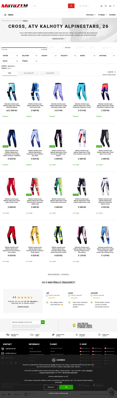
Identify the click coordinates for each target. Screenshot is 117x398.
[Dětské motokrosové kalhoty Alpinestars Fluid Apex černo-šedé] (105, 147)
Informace (90, 15)
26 (9, 68)
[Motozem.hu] (85, 351)
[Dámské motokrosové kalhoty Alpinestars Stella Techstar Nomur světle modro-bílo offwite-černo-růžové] (105, 244)
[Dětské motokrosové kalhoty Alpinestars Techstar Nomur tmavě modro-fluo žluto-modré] (58, 244)
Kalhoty (25, 20)
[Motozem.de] (109, 351)
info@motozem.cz (10, 353)
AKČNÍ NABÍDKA (54, 274)
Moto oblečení (7, 20)
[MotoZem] (14, 6)
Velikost (64, 56)
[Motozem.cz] (85, 348)
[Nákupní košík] (111, 5)
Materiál (103, 56)
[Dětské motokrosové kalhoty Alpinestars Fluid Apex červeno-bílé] (11, 195)
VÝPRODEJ (65, 274)
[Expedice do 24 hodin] (13, 335)
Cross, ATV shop (17, 20)
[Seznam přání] (106, 6)
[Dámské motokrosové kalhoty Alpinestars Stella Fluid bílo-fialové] (11, 99)
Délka (5, 61)
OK (66, 387)
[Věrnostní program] (81, 335)
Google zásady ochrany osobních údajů (26, 326)
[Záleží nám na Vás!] (104, 335)
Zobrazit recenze (23, 306)
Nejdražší (50, 73)
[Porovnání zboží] (101, 6)
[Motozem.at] (97, 351)
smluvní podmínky (34, 327)
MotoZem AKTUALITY (57, 354)
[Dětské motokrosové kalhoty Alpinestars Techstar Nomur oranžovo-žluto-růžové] (35, 244)
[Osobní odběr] (35, 335)
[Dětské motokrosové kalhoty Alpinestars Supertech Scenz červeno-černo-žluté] (11, 244)
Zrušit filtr (110, 72)
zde (67, 393)
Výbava (25, 61)
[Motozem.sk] (97, 348)
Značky (44, 56)
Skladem (25, 56)
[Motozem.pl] (109, 348)
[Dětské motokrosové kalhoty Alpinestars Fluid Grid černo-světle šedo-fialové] (58, 147)
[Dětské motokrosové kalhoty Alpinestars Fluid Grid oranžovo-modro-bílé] (81, 147)
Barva (82, 56)
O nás (31, 348)
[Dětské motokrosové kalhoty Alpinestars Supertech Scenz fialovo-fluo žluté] (35, 147)
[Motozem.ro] (84, 354)
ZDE (60, 382)
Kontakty (112, 15)
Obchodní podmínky (35, 351)
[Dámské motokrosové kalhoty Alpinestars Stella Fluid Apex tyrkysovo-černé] (81, 99)
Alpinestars (11, 66)
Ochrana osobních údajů (37, 354)
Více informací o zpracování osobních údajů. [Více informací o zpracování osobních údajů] (24, 329)
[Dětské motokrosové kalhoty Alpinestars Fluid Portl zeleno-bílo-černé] (58, 195)
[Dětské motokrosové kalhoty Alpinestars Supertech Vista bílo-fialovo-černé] (105, 195)
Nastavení (51, 387)
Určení (5, 56)
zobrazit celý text (58, 38)
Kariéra (53, 351)
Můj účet (84, 6)
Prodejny (101, 15)
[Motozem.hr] (97, 354)
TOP (9, 73)
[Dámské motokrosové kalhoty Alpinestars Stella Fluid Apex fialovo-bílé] (58, 99)
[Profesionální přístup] (58, 335)
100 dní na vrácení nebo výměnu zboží (84, 325)
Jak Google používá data (69, 372)
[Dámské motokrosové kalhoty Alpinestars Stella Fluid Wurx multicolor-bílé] (105, 99)
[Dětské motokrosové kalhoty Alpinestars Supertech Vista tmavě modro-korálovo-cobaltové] (11, 147)
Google (53, 365)
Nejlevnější (28, 73)
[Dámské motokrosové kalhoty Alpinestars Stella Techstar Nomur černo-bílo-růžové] (81, 244)
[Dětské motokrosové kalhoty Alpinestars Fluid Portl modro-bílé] (35, 99)
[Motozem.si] (109, 354)
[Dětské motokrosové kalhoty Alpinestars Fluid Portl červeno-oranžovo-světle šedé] (35, 195)
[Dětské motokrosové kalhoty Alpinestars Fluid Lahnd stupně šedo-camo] (81, 195)
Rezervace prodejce (56, 348)
